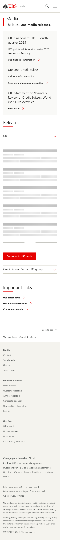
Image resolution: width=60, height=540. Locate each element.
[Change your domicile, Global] (32, 458)
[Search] (47, 6)
